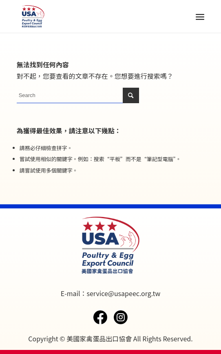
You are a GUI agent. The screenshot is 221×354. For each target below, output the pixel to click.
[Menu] (200, 16)
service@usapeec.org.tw (123, 293)
